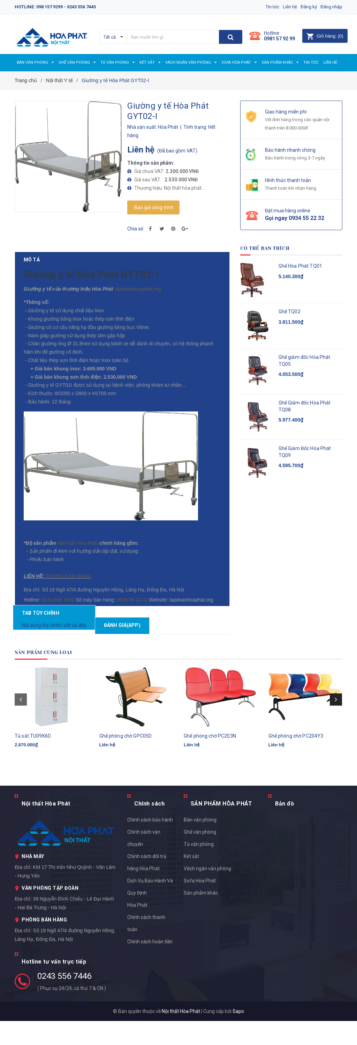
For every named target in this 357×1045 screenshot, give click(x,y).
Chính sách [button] (149, 827)
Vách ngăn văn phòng (207, 892)
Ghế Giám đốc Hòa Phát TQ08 (305, 406)
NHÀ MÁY (33, 880)
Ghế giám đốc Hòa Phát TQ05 (305, 360)
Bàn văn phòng (200, 844)
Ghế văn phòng (200, 856)
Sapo (238, 1035)
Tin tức (262, 6)
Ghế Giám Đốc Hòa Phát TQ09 (305, 452)
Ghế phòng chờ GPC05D (125, 768)
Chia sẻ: (135, 228)
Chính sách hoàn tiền (150, 965)
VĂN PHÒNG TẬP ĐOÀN (50, 912)
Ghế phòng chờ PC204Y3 (296, 768)
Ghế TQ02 (290, 311)
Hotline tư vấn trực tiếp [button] (54, 985)
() (324, 36)
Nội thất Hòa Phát (78, 554)
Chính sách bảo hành (150, 844)
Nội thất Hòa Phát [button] (46, 827)
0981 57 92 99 (279, 38)
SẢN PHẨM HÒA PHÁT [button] (221, 827)
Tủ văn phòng (199, 868)
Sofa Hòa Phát (200, 905)
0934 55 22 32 (81, 620)
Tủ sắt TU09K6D (33, 768)
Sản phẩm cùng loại (51, 676)
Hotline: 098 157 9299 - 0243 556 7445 (55, 6)
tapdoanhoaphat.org (131, 299)
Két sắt (191, 880)
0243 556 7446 (64, 1000)
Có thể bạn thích (272, 247)
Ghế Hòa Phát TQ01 (300, 266)
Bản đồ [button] (284, 827)
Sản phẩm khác (201, 917)
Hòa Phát (137, 929)
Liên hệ (283, 6)
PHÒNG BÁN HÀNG (67, 587)
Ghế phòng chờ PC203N (210, 768)
